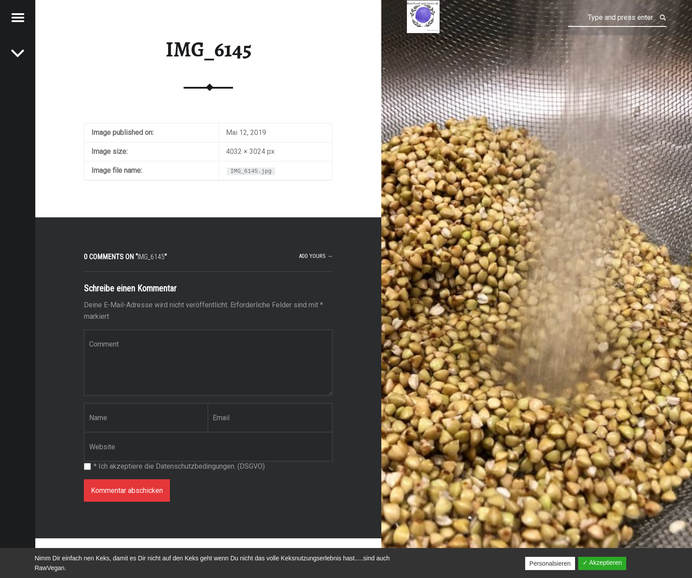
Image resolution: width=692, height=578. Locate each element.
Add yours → (316, 256)
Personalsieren (550, 563)
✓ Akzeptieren (602, 562)
